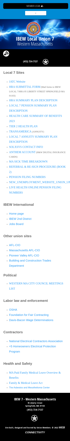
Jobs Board (16, 224)
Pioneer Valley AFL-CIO (24, 255)
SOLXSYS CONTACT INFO (26, 146)
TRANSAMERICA (20, 131)
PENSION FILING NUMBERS (27, 177)
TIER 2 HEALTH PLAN (23, 126)
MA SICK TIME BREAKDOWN (28, 161)
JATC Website (17, 81)
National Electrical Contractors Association (36, 341)
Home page (16, 213)
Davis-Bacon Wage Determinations (31, 320)
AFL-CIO (14, 245)
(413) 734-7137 (30, 61)
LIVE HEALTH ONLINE (24, 187)
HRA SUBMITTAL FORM (24, 86)
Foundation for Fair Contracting (29, 314)
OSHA (13, 309)
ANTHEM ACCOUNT (22, 152)
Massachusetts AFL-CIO (24, 250)
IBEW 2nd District (20, 218)
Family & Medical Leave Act (25, 382)
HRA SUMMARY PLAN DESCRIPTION (33, 100)
